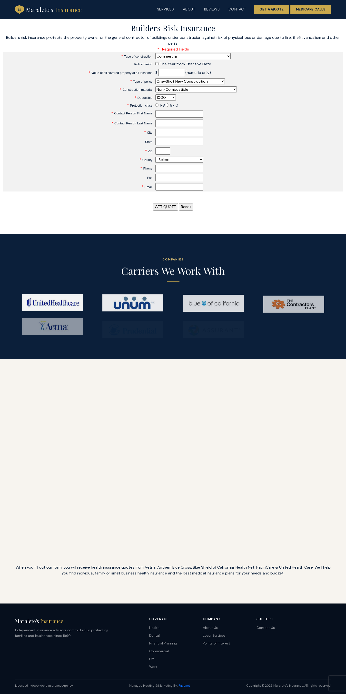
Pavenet (184, 686)
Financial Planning (163, 643)
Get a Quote (271, 9)
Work (153, 667)
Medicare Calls (311, 9)
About (189, 9)
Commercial (159, 651)
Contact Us (266, 628)
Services (165, 9)
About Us (210, 628)
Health (154, 628)
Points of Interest (216, 643)
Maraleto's (48, 9)
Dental (154, 636)
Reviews (212, 9)
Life (152, 659)
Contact (237, 9)
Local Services (214, 636)
